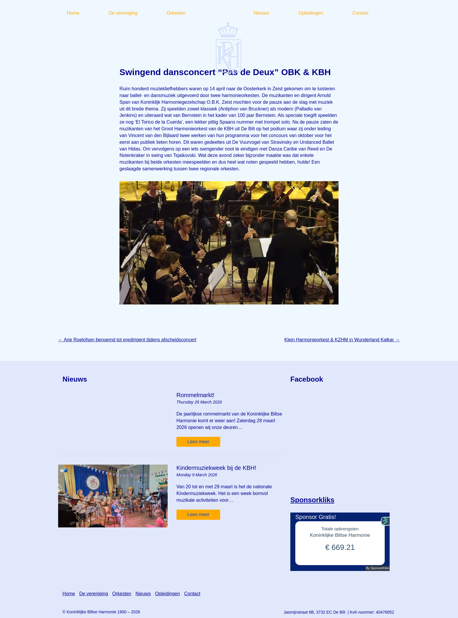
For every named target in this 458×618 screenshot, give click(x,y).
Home (69, 593)
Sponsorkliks (312, 500)
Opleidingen (167, 593)
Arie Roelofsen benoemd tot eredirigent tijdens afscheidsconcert (127, 339)
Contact (192, 593)
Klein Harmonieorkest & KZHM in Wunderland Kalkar (342, 339)
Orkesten (121, 593)
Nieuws (143, 593)
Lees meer (198, 441)
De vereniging (93, 593)
